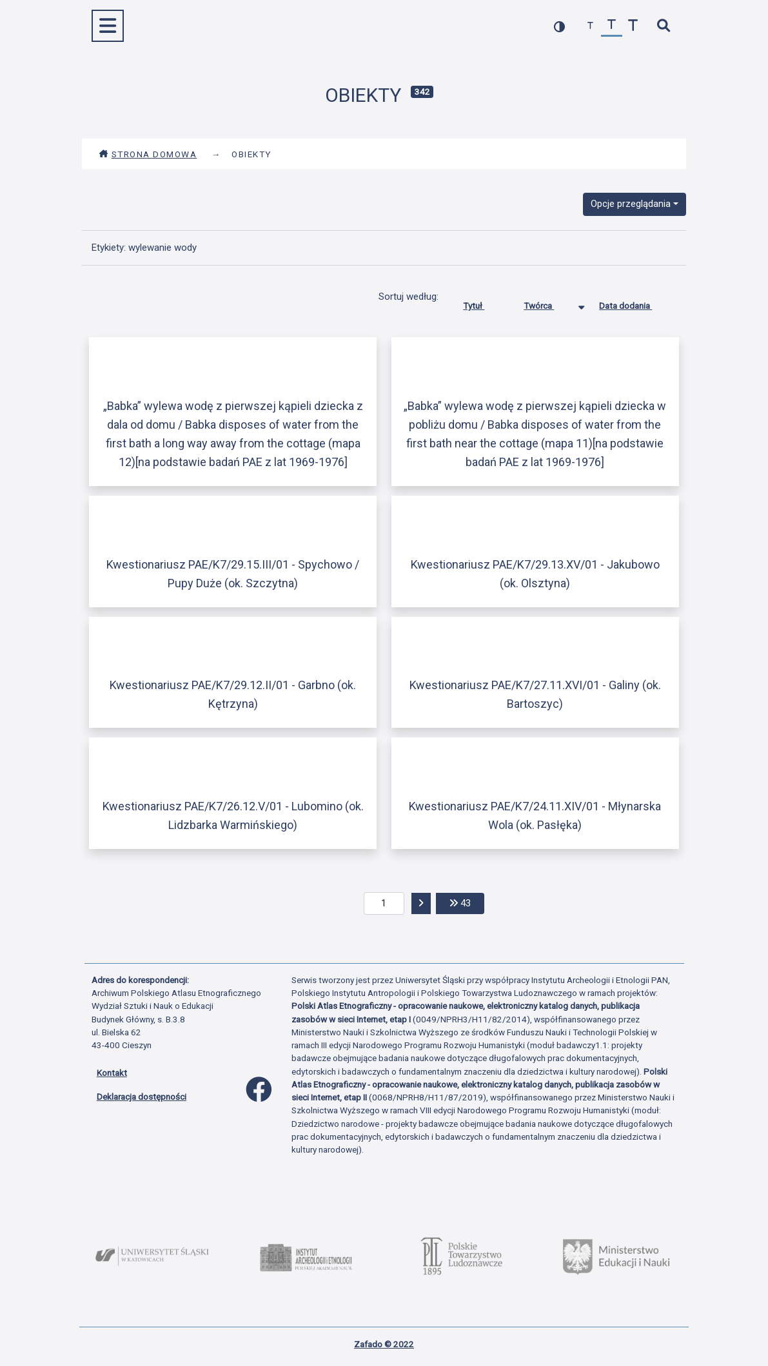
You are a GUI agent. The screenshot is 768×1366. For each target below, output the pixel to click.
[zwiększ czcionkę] (633, 26)
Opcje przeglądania (631, 204)
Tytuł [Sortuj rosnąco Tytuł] (483, 303)
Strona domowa (148, 154)
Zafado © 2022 (384, 1344)
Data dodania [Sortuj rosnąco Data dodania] (635, 303)
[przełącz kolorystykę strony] (559, 26)
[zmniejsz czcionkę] (590, 26)
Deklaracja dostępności (141, 1096)
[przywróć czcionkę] (611, 26)
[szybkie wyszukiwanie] (663, 26)
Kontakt (112, 1073)
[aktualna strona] (384, 903)
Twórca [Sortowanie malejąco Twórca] (548, 303)
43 (466, 902)
